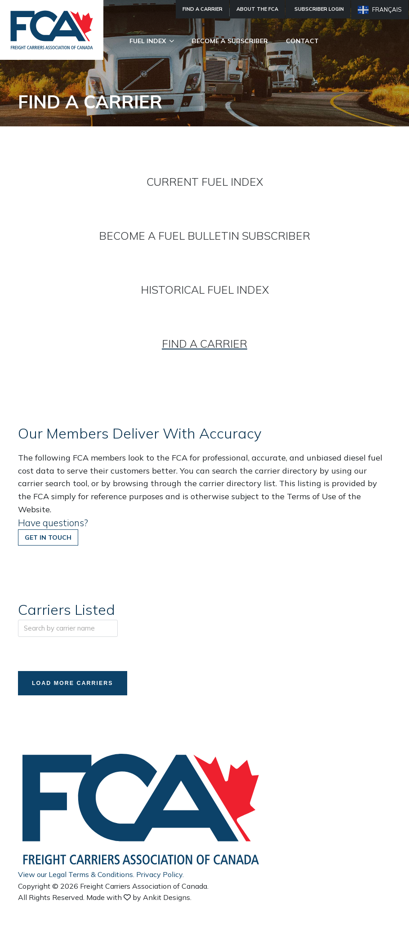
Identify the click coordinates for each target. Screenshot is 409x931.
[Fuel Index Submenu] (174, 41)
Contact (302, 41)
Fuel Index (147, 41)
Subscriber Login (319, 9)
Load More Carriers (76, 683)
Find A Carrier (202, 9)
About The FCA (257, 9)
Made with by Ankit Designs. (138, 898)
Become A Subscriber (230, 41)
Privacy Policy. (160, 875)
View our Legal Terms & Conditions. (76, 875)
